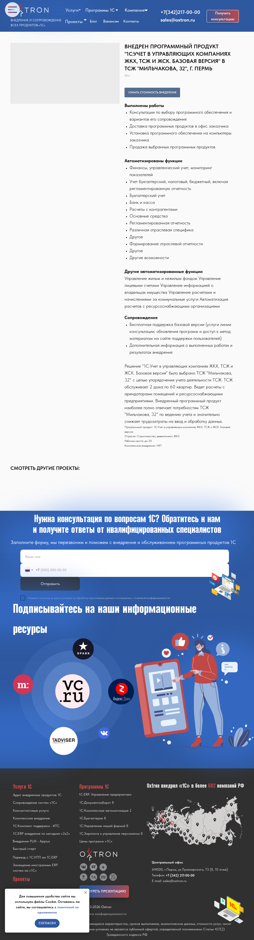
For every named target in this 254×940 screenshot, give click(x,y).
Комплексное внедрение (31, 818)
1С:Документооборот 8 (96, 803)
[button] (223, 16)
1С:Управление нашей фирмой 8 (103, 826)
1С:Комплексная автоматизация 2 (105, 810)
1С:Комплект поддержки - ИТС (36, 826)
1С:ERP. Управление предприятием (105, 794)
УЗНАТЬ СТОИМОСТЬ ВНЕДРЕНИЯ (152, 92)
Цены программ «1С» (95, 841)
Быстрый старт (24, 849)
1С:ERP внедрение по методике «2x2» (41, 833)
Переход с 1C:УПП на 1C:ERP (35, 857)
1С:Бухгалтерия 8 (92, 818)
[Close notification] (85, 892)
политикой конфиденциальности (152, 598)
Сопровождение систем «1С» (35, 803)
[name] (124, 556)
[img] (72, 691)
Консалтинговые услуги (31, 810)
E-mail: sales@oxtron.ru (169, 881)
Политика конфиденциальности (103, 914)
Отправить (50, 583)
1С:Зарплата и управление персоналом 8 (111, 833)
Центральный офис (167, 862)
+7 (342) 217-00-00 (180, 875)
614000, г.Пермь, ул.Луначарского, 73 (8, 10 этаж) (190, 869)
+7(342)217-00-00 (180, 12)
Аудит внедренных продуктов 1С (37, 795)
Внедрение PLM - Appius (31, 841)
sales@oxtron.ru (177, 20)
